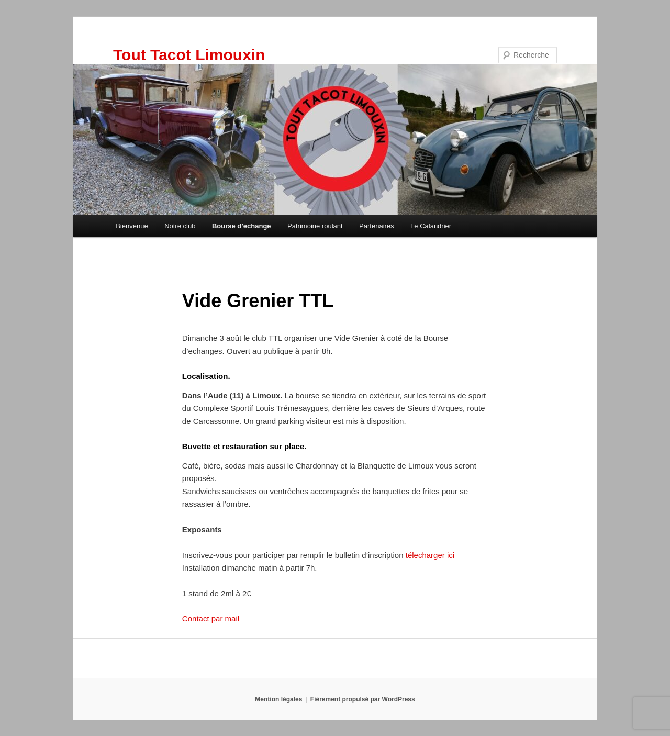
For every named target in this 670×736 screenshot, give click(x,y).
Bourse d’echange (241, 226)
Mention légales (278, 699)
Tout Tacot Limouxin (189, 54)
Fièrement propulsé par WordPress (362, 699)
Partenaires (376, 226)
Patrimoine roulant (315, 226)
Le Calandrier (430, 226)
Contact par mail (210, 618)
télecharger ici (429, 555)
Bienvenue (132, 226)
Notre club (179, 226)
